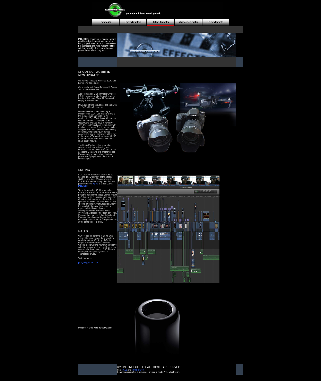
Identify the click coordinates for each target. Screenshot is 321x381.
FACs (124, 370)
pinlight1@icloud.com (88, 262)
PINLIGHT (83, 186)
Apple (95, 184)
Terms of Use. (138, 370)
